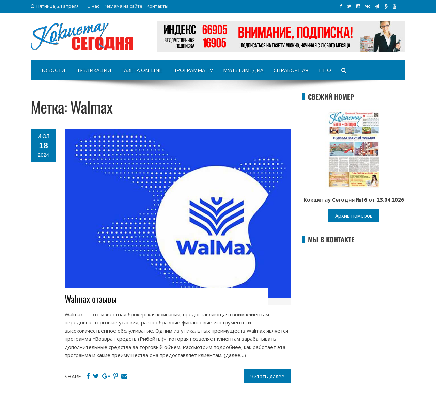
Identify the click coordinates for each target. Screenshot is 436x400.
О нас (93, 6)
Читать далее (267, 376)
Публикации (93, 70)
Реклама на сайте (123, 6)
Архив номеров (354, 215)
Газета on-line (141, 70)
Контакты (157, 6)
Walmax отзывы (91, 298)
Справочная (291, 70)
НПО (325, 70)
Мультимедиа (243, 70)
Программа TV (192, 70)
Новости (52, 70)
